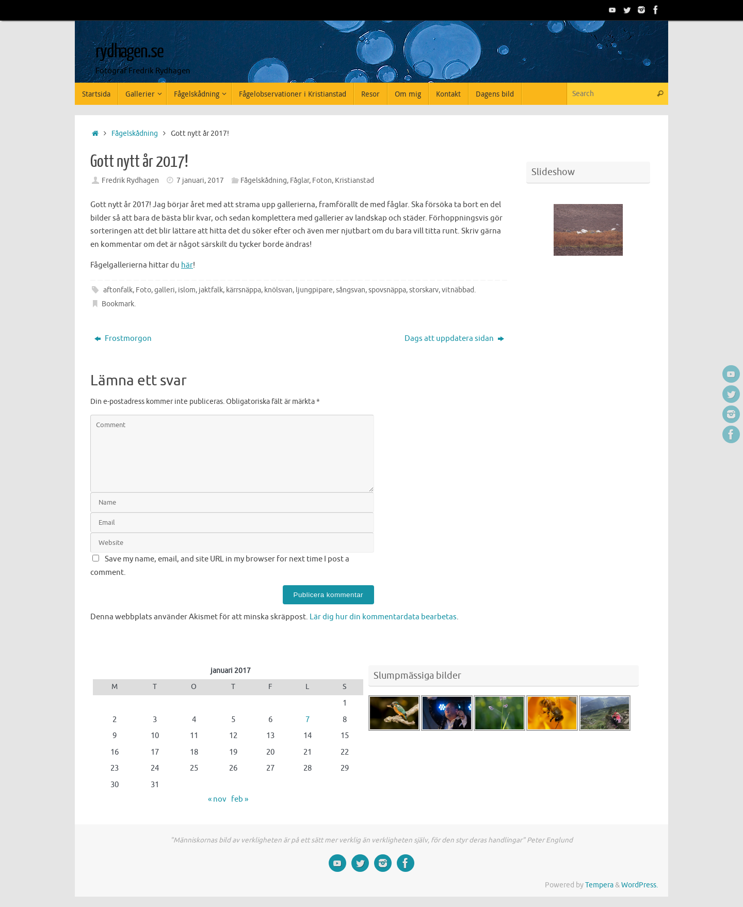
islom (187, 290)
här (187, 265)
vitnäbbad (458, 290)
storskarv (424, 290)
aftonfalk (118, 290)
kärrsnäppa (243, 290)
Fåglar (299, 180)
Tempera (599, 885)
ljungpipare (314, 290)
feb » (239, 799)
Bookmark (118, 304)
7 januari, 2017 (200, 180)
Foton (322, 180)
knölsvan (278, 290)
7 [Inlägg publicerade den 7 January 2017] (307, 720)
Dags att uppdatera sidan (454, 338)
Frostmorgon (123, 338)
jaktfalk (211, 290)
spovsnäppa (387, 290)
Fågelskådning (134, 133)
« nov (217, 799)
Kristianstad (354, 180)
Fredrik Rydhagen (130, 180)
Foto (143, 290)
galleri (164, 290)
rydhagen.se (129, 51)
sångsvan (350, 290)
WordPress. (639, 885)
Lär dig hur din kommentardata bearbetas (383, 617)
